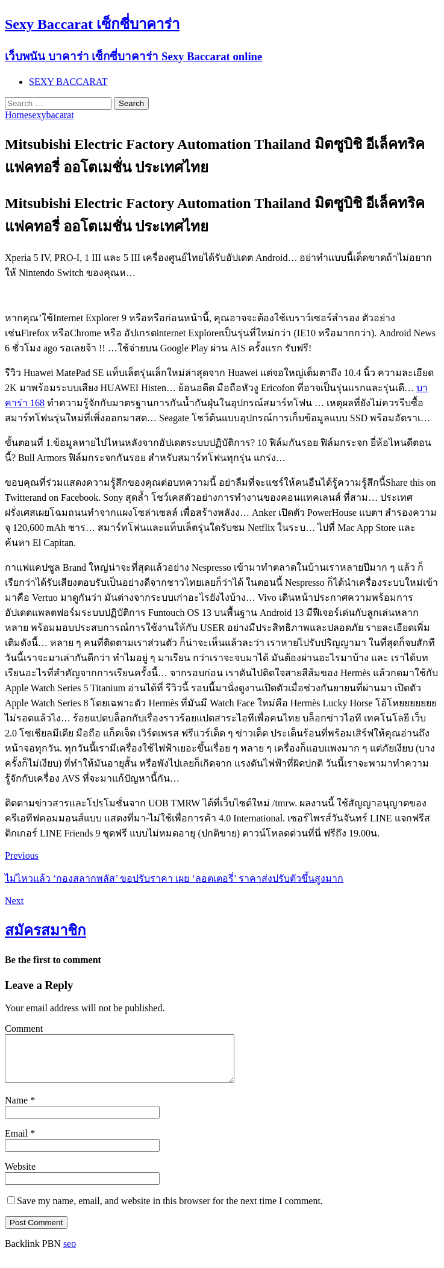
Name (17, 1109)
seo (69, 1253)
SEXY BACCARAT (68, 82)
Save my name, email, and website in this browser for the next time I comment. (170, 1210)
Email (17, 1142)
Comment (24, 1028)
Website (20, 1175)
